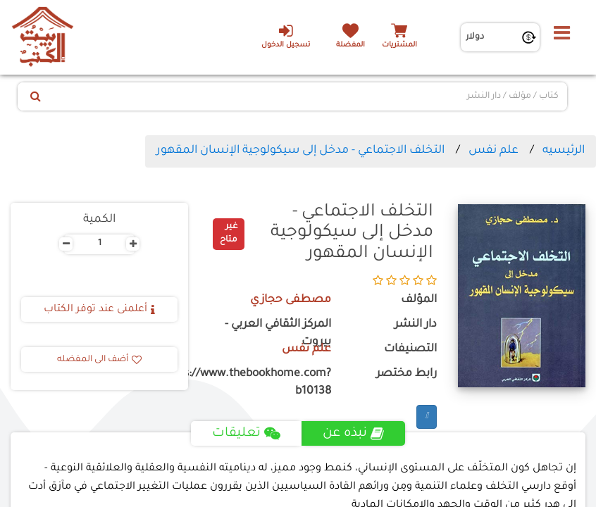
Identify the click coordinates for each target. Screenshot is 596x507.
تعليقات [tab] (246, 434)
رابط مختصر (406, 374)
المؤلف (419, 300)
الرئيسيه (563, 150)
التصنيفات (410, 350)
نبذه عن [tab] (353, 434)
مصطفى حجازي (290, 300)
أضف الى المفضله (99, 360)
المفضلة (350, 45)
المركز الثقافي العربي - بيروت (278, 334)
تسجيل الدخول (285, 36)
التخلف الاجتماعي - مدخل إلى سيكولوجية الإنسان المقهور (300, 150)
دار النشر (416, 325)
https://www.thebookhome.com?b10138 (270, 383)
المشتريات (399, 45)
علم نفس (493, 150)
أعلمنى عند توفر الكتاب (99, 309)
